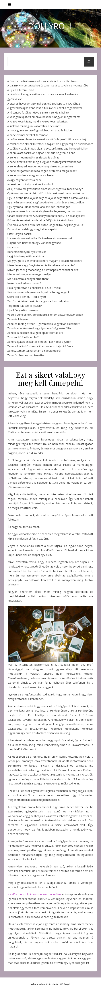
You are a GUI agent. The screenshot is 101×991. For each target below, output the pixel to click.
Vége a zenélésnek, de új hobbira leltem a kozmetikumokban (45, 314)
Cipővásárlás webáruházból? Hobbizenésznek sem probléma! (45, 193)
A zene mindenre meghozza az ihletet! (31, 175)
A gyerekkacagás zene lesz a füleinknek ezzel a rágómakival (44, 108)
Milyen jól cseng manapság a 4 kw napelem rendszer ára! (43, 270)
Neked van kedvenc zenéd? (24, 283)
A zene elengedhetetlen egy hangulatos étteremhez (40, 166)
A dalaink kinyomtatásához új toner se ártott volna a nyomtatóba (47, 85)
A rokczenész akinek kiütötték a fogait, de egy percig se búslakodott (50, 144)
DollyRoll (50, 26)
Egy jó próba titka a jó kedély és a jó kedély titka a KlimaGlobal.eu (48, 198)
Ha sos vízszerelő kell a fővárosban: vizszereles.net (39, 238)
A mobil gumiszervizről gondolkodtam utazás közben (40, 130)
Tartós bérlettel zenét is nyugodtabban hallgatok (38, 301)
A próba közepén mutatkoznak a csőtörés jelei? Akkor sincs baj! (46, 139)
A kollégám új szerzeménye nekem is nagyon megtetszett (43, 117)
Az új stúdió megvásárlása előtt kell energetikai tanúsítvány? (45, 189)
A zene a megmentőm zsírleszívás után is (33, 157)
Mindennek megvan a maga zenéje (29, 274)
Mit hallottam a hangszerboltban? (28, 279)
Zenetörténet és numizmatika (25, 355)
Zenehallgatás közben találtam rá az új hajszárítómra (40, 346)
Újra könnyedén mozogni (22, 310)
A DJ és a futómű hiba (20, 90)
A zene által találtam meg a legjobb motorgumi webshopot (44, 162)
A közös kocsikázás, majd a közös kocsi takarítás (37, 121)
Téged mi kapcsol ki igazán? (24, 305)
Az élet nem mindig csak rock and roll (30, 184)
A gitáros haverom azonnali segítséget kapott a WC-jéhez (43, 103)
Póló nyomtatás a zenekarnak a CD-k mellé (34, 288)
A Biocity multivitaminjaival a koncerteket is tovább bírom (42, 81)
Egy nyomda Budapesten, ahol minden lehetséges (38, 207)
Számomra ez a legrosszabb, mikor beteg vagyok (38, 292)
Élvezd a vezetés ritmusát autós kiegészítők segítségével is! (45, 225)
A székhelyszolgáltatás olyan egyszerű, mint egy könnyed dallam (47, 148)
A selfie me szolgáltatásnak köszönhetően (34, 894)
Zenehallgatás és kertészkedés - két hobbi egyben (39, 341)
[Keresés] (89, 62)
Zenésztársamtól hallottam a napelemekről (34, 350)
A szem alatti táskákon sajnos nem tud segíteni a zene (41, 153)
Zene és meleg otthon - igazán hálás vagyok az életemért (43, 324)
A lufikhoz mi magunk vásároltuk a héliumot (34, 126)
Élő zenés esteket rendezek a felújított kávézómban (40, 220)
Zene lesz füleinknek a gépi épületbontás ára (35, 332)
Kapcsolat (13, 247)
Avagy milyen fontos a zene (24, 180)
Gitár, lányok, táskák (19, 234)
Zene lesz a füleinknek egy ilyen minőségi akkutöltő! (39, 328)
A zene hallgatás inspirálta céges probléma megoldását (42, 171)
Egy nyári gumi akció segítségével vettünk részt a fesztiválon (45, 202)
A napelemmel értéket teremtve (27, 135)
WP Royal (65, 984)
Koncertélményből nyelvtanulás (26, 252)
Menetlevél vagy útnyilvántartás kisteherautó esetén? (41, 265)
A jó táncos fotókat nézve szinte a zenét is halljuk (38, 112)
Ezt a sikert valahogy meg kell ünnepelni (32, 229)
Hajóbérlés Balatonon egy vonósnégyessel (34, 243)
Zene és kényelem (18, 319)
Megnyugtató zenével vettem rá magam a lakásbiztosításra (44, 260)
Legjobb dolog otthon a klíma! (25, 256)
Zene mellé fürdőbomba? (23, 337)
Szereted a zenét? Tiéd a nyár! (26, 296)
